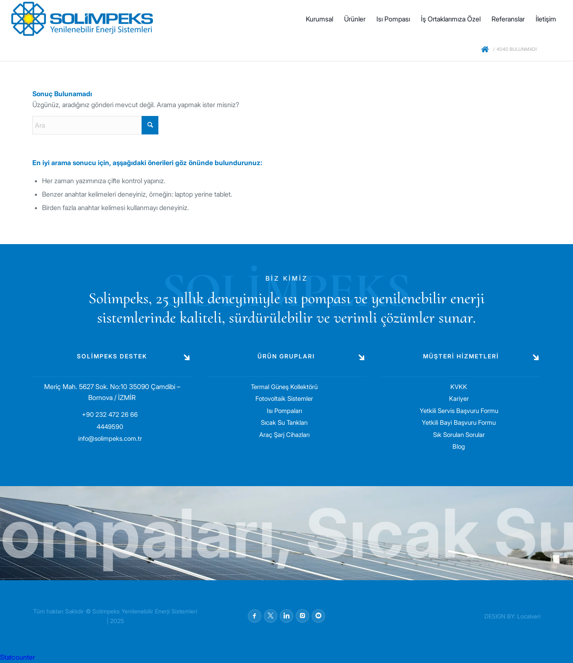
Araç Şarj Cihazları (284, 435)
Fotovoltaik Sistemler (284, 399)
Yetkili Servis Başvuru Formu (459, 411)
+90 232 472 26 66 (110, 414)
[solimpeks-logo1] (82, 19)
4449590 (110, 427)
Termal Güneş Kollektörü (284, 387)
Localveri (529, 616)
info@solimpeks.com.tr (110, 438)
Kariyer (459, 399)
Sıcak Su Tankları (284, 422)
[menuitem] (319, 19)
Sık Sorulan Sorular (459, 435)
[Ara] (95, 125)
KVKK (458, 387)
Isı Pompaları (284, 411)
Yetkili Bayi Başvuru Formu (459, 422)
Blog (458, 446)
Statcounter (17, 657)
